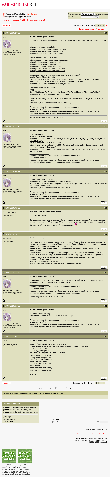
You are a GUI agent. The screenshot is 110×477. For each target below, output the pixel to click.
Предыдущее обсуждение (45, 388)
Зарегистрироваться (11, 20)
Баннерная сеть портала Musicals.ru (15, 466)
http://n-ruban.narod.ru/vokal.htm (43, 58)
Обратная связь (83, 434)
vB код (5, 416)
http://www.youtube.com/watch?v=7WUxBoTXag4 (51, 181)
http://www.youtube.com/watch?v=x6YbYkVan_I (50, 188)
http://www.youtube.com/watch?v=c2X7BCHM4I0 (50, 94)
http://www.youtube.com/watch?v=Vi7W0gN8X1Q (50, 103)
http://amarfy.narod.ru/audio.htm (43, 47)
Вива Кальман (32, 14)
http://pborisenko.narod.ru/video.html (45, 64)
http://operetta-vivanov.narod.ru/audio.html (47, 68)
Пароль (70, 17)
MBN (9, 464)
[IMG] (5, 419)
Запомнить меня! (100, 14)
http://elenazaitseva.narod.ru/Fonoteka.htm (48, 49)
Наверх (105, 434)
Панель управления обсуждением (92, 29)
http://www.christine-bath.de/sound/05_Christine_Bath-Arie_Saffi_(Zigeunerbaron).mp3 (66, 145)
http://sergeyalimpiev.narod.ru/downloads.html (49, 60)
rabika (5, 340)
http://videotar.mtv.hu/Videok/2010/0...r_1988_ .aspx (51, 316)
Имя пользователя (74, 14)
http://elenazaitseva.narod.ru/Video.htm (46, 51)
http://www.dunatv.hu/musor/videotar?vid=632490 (50, 282)
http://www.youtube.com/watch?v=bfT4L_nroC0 (50, 83)
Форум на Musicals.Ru (15, 14)
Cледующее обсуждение (65, 388)
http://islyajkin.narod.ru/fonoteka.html (45, 66)
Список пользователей (36, 20)
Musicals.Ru (96, 434)
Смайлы (6, 418)
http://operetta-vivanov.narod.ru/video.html (47, 71)
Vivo (4, 37)
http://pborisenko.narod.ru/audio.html (45, 62)
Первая (89, 25)
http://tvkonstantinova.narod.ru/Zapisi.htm (47, 53)
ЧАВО (22, 20)
